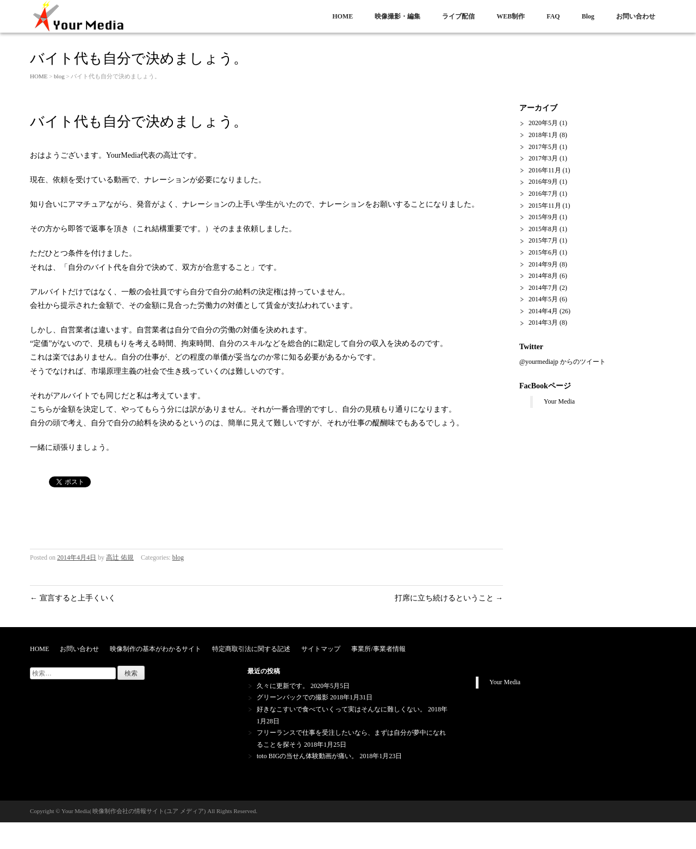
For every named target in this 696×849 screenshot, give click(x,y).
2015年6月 (543, 252)
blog (59, 76)
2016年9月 (543, 181)
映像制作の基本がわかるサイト (155, 649)
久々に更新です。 (283, 686)
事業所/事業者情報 (378, 649)
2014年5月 (543, 299)
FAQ (553, 16)
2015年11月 (545, 205)
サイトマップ (320, 649)
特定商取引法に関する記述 (251, 649)
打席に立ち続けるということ (449, 598)
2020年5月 (543, 123)
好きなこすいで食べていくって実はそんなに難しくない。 (341, 709)
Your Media (559, 401)
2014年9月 (543, 264)
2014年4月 (543, 311)
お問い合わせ (635, 16)
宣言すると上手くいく (73, 598)
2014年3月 (543, 322)
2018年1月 (543, 135)
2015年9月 (543, 217)
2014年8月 (543, 276)
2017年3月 (543, 158)
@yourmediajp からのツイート (562, 361)
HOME (342, 16)
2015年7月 (543, 240)
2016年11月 (545, 170)
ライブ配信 (458, 16)
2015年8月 (543, 229)
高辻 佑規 (120, 557)
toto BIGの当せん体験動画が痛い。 (307, 756)
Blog (588, 16)
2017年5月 (543, 147)
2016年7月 (543, 193)
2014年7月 (543, 288)
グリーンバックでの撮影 (292, 697)
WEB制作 (510, 16)
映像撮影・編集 (397, 16)
